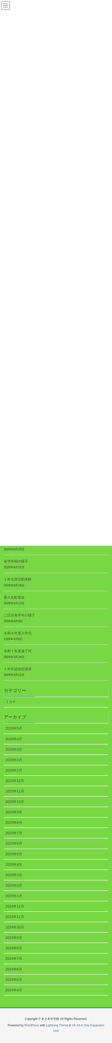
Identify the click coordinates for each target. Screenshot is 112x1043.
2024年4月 (13, 990)
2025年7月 (13, 833)
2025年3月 (13, 875)
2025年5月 (13, 854)
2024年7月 (13, 958)
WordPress (31, 1025)
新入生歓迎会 (14, 597)
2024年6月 (13, 969)
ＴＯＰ (10, 702)
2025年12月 (14, 781)
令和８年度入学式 (18, 633)
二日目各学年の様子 (19, 615)
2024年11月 (14, 917)
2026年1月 (13, 770)
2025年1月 (13, 896)
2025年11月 (14, 791)
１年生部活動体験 (18, 579)
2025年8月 (13, 823)
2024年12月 (14, 906)
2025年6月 (13, 843)
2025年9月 (13, 812)
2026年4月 (13, 739)
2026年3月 (13, 749)
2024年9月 (13, 938)
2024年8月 (13, 948)
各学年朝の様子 (16, 561)
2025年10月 (14, 802)
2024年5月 (13, 980)
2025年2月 (13, 885)
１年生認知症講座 (18, 669)
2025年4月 (13, 865)
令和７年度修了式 (18, 651)
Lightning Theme (57, 1025)
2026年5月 (13, 728)
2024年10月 (14, 927)
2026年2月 (13, 760)
